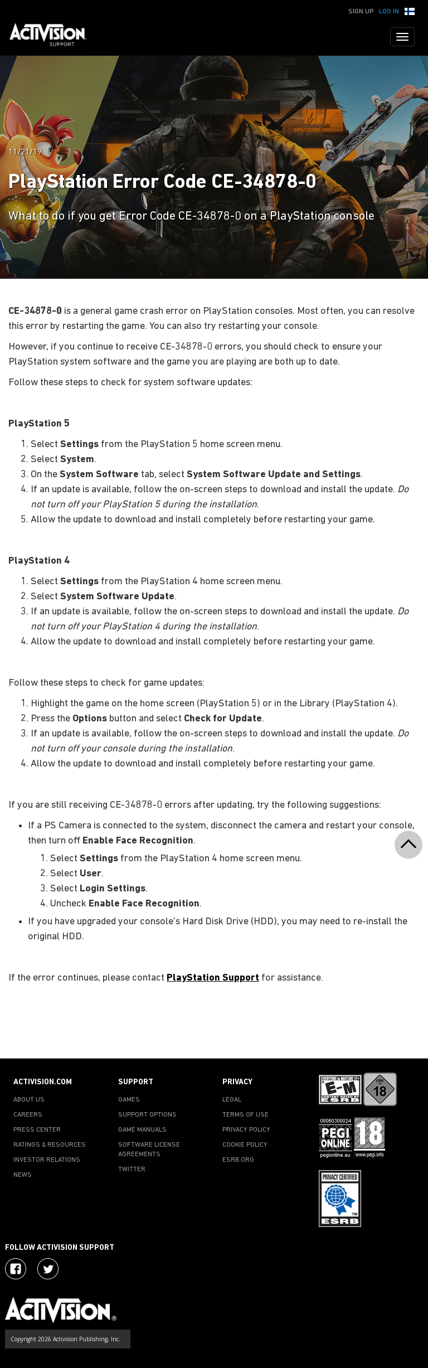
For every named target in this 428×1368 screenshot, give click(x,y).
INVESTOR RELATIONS (46, 1160)
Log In (389, 11)
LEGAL (231, 1100)
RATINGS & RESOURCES (49, 1145)
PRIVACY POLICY (246, 1130)
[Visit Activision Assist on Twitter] (48, 1268)
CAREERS (27, 1115)
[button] (410, 10)
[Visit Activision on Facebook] (15, 1268)
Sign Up (360, 11)
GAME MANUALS (142, 1130)
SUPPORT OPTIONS (147, 1115)
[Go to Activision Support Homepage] (54, 37)
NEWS (22, 1175)
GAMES (129, 1100)
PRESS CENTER (37, 1130)
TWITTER (131, 1169)
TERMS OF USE (245, 1115)
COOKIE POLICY (245, 1145)
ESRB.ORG (238, 1160)
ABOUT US (29, 1100)
